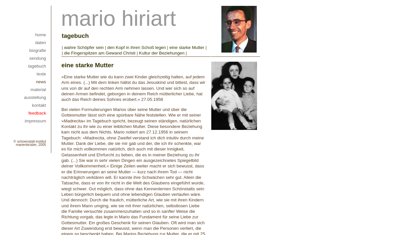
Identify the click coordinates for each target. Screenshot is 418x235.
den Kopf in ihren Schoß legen (136, 47)
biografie (37, 50)
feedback (37, 113)
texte (41, 73)
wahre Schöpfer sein (84, 47)
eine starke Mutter (187, 47)
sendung (37, 58)
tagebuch (37, 66)
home (40, 34)
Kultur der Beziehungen (162, 53)
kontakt (39, 105)
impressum (35, 120)
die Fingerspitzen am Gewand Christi (100, 53)
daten (40, 42)
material (38, 89)
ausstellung (35, 97)
